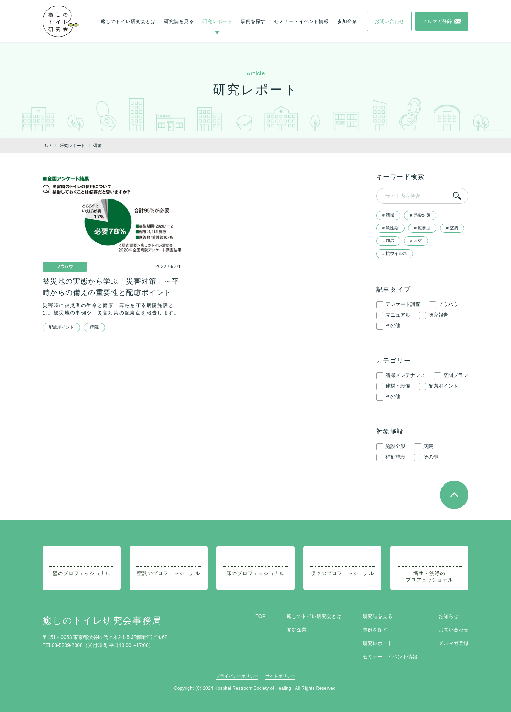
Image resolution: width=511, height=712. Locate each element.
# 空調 (452, 227)
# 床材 (416, 240)
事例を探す (253, 21)
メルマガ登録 (453, 643)
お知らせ (448, 616)
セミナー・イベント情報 (301, 21)
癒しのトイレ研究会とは (128, 21)
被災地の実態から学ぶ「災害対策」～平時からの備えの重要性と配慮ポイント (111, 286)
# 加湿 (388, 240)
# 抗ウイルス (394, 253)
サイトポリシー (280, 676)
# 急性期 (390, 227)
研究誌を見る (179, 21)
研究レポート (217, 21)
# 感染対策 (420, 215)
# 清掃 (388, 215)
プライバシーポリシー (237, 676)
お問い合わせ (453, 629)
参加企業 (347, 21)
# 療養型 (422, 227)
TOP (260, 616)
